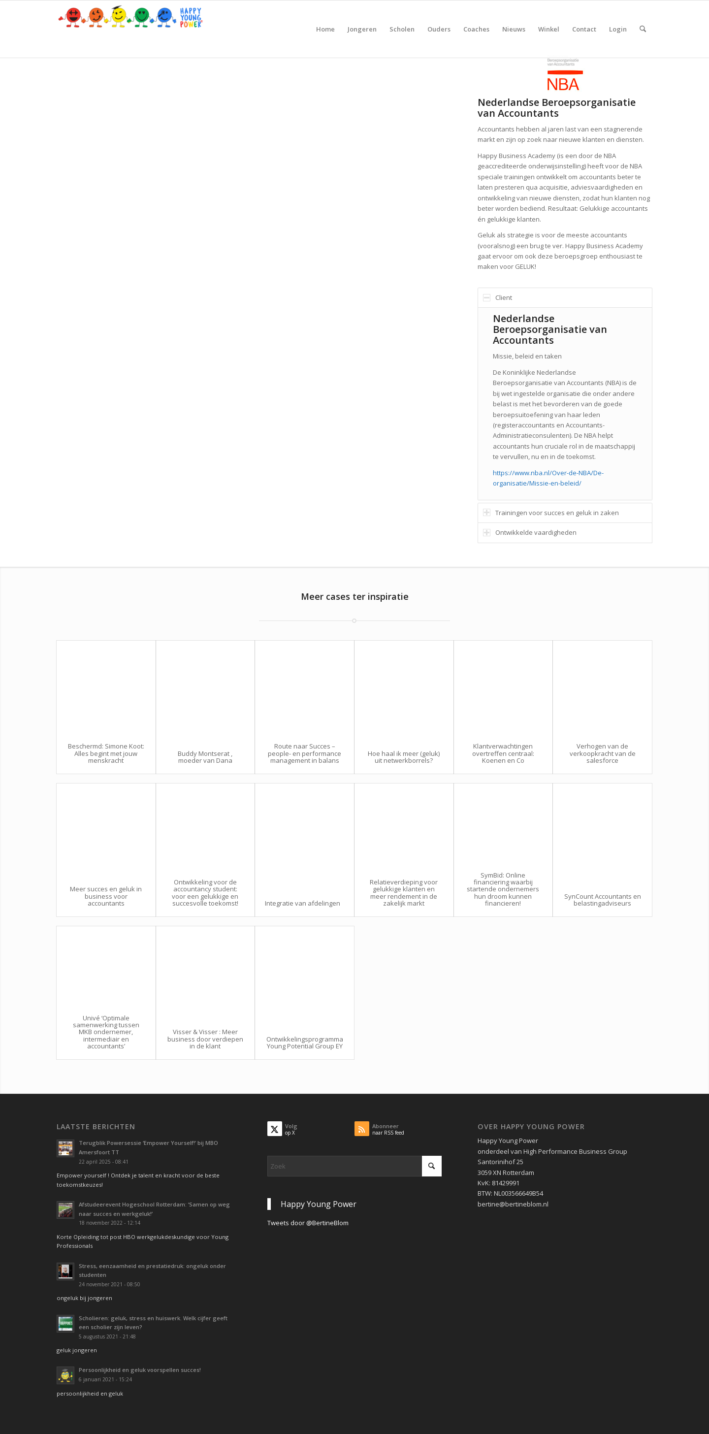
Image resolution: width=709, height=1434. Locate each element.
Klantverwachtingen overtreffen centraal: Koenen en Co (503, 753)
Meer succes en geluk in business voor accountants (106, 896)
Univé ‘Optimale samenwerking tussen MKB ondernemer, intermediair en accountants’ (106, 1031)
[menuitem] (325, 29)
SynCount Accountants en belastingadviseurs (602, 900)
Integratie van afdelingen (302, 903)
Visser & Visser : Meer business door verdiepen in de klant (205, 1038)
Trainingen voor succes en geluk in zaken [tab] (551, 512)
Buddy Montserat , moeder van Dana (205, 757)
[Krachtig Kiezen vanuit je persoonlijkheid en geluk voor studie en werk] (130, 29)
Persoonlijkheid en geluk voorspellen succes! (140, 1369)
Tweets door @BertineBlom (308, 1222)
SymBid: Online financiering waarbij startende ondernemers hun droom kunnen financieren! (503, 889)
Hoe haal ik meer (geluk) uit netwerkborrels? (404, 757)
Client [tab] (497, 297)
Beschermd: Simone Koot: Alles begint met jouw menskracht (106, 753)
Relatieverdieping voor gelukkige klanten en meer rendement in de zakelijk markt (404, 893)
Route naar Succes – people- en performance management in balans (304, 753)
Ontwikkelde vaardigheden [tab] (530, 532)
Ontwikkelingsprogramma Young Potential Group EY (304, 1042)
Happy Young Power (318, 1204)
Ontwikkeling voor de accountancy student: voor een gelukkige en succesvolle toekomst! (205, 893)
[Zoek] (642, 29)
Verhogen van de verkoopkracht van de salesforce (603, 753)
